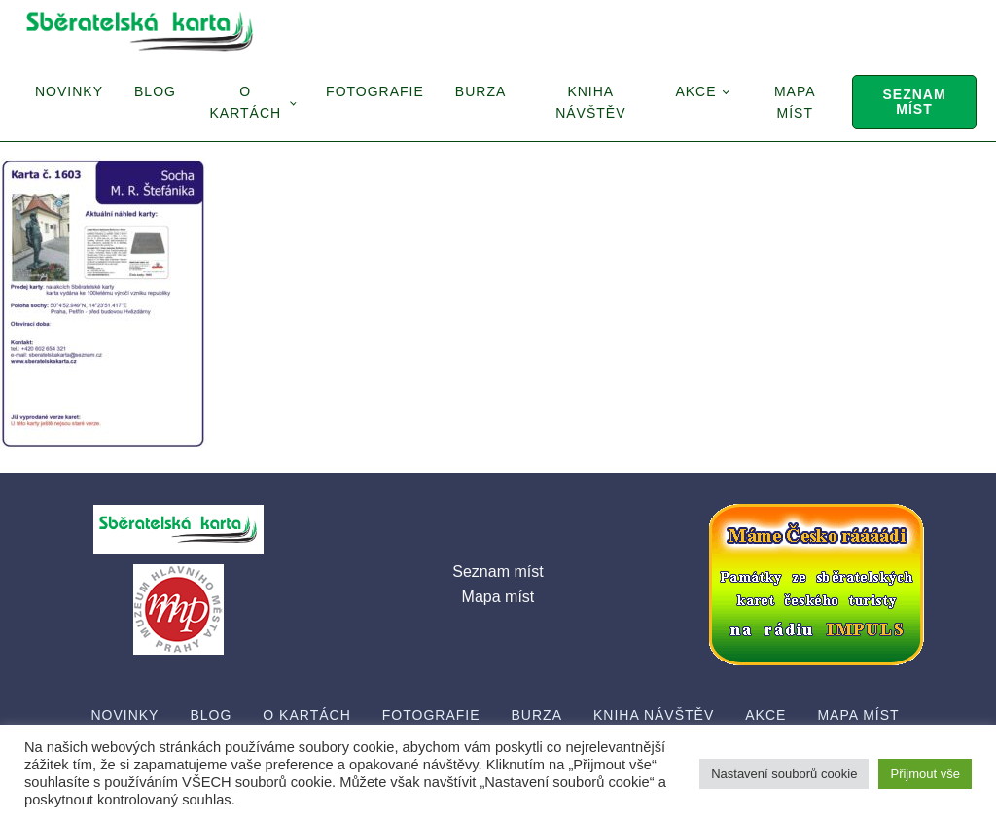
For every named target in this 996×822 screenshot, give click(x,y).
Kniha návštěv (590, 102)
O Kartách (245, 102)
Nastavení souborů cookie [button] (784, 774)
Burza (480, 91)
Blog (155, 91)
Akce (695, 91)
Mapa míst (795, 102)
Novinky (69, 91)
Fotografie (375, 91)
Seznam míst (913, 102)
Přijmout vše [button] (925, 774)
